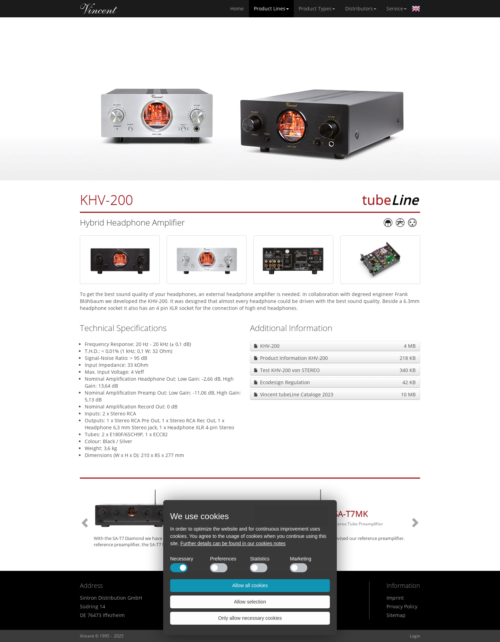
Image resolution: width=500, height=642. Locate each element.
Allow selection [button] (250, 602)
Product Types (317, 8)
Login (415, 636)
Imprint (395, 597)
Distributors (360, 8)
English (416, 9)
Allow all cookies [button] (250, 585)
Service (396, 8)
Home (99, 8)
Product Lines (271, 8)
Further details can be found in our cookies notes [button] (233, 543)
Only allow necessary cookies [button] (250, 618)
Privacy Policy (401, 606)
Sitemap (396, 615)
